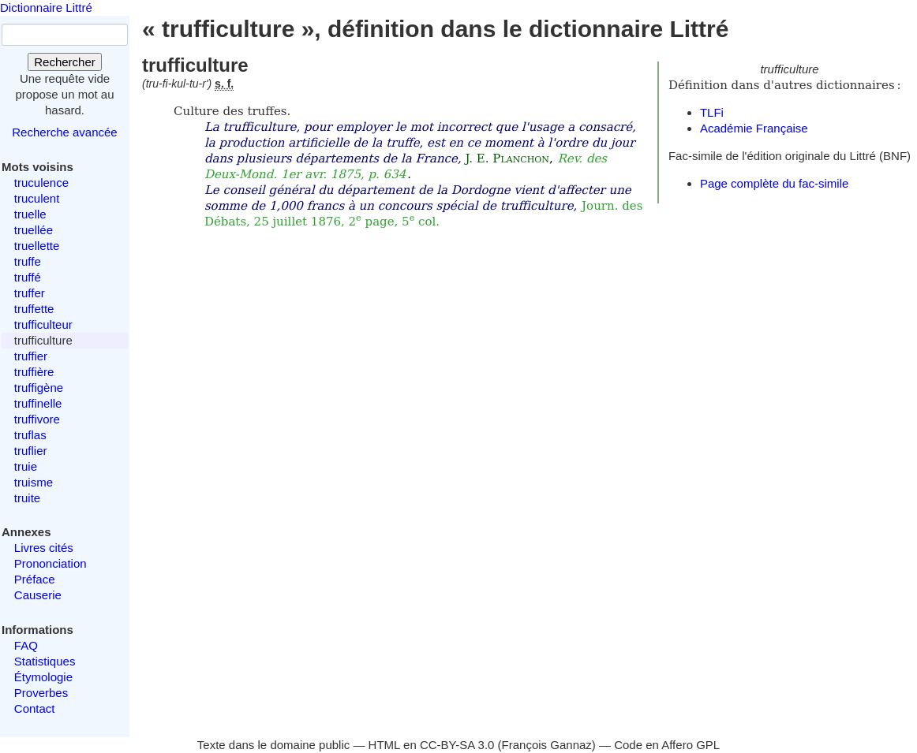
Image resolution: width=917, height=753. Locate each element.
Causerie (38, 595)
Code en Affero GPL (667, 744)
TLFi (712, 112)
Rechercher (64, 62)
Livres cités (43, 547)
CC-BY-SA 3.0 (457, 744)
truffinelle (38, 403)
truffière (34, 371)
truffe (27, 261)
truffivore (37, 419)
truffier (30, 356)
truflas (30, 435)
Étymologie (43, 677)
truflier (30, 450)
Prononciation (50, 563)
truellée (33, 230)
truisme (33, 482)
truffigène (38, 387)
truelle (30, 214)
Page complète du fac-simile (774, 183)
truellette (37, 245)
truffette (34, 308)
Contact (34, 708)
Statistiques (45, 661)
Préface (34, 579)
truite (27, 498)
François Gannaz (547, 744)
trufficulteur (43, 324)
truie (25, 466)
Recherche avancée (64, 132)
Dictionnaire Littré (46, 7)
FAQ (26, 645)
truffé (27, 277)
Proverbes (41, 692)
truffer (29, 293)
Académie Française (754, 128)
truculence (41, 182)
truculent (37, 198)
